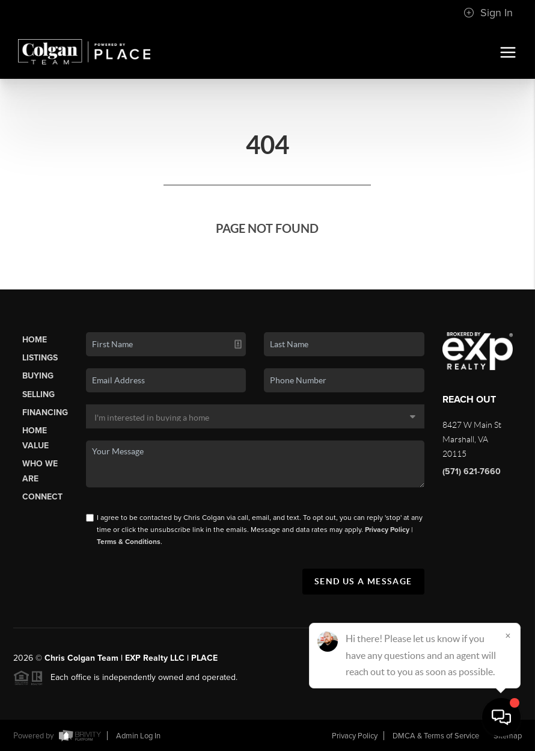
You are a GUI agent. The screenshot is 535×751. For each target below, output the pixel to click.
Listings (40, 358)
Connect (42, 497)
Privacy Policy (387, 529)
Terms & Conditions (128, 541)
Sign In (488, 13)
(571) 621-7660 (471, 471)
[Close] (508, 635)
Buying (38, 376)
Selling (38, 394)
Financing (45, 412)
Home (34, 340)
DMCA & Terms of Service (436, 736)
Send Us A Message (363, 581)
